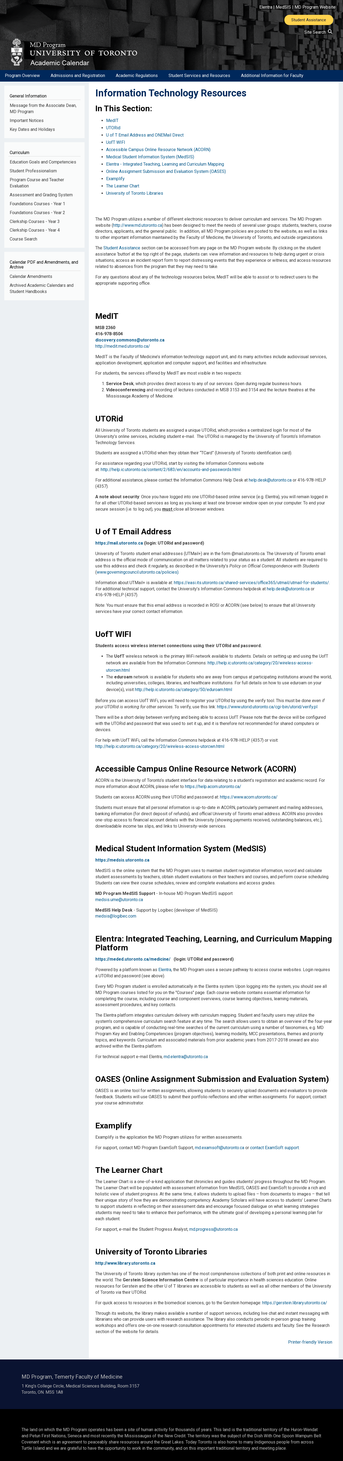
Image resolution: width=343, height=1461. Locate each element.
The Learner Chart (122, 182)
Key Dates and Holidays (32, 136)
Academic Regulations (137, 82)
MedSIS (283, 7)
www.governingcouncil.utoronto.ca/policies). (138, 567)
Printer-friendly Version (310, 1333)
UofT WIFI (115, 145)
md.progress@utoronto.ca (213, 1220)
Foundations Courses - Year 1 (37, 210)
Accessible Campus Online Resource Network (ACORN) (158, 151)
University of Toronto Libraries (134, 188)
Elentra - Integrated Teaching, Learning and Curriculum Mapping (165, 164)
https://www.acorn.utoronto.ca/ (249, 788)
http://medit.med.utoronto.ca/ (122, 341)
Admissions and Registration (78, 82)
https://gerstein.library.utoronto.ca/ (294, 1294)
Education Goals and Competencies (43, 169)
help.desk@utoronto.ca (270, 475)
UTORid (113, 133)
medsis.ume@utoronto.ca (119, 891)
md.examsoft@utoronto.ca (219, 1139)
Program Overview (22, 82)
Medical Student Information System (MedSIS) (150, 158)
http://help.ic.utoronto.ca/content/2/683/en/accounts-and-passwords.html (170, 464)
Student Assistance (308, 20)
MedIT (112, 127)
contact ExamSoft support (274, 1139)
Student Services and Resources (199, 82)
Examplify (115, 176)
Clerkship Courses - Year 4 (35, 237)
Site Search (318, 32)
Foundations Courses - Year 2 (37, 219)
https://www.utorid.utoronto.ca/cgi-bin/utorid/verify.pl (267, 698)
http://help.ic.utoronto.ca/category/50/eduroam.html (183, 682)
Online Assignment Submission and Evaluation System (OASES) (166, 170)
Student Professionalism (33, 178)
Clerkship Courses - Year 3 (35, 228)
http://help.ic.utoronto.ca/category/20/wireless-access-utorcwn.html (159, 738)
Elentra (265, 7)
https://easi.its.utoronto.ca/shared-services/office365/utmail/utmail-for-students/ (251, 577)
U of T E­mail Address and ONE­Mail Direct (145, 139)
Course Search (23, 246)
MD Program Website (315, 7)
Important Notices (27, 127)
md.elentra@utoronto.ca (186, 1048)
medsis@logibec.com (115, 908)
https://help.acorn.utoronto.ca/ (213, 778)
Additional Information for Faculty (272, 82)
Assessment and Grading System (41, 201)
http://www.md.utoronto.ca (137, 220)
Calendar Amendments (31, 283)
